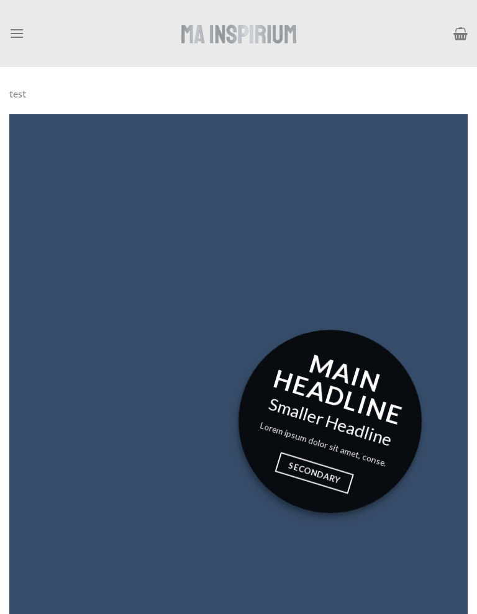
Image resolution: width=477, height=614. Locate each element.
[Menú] (16, 33)
